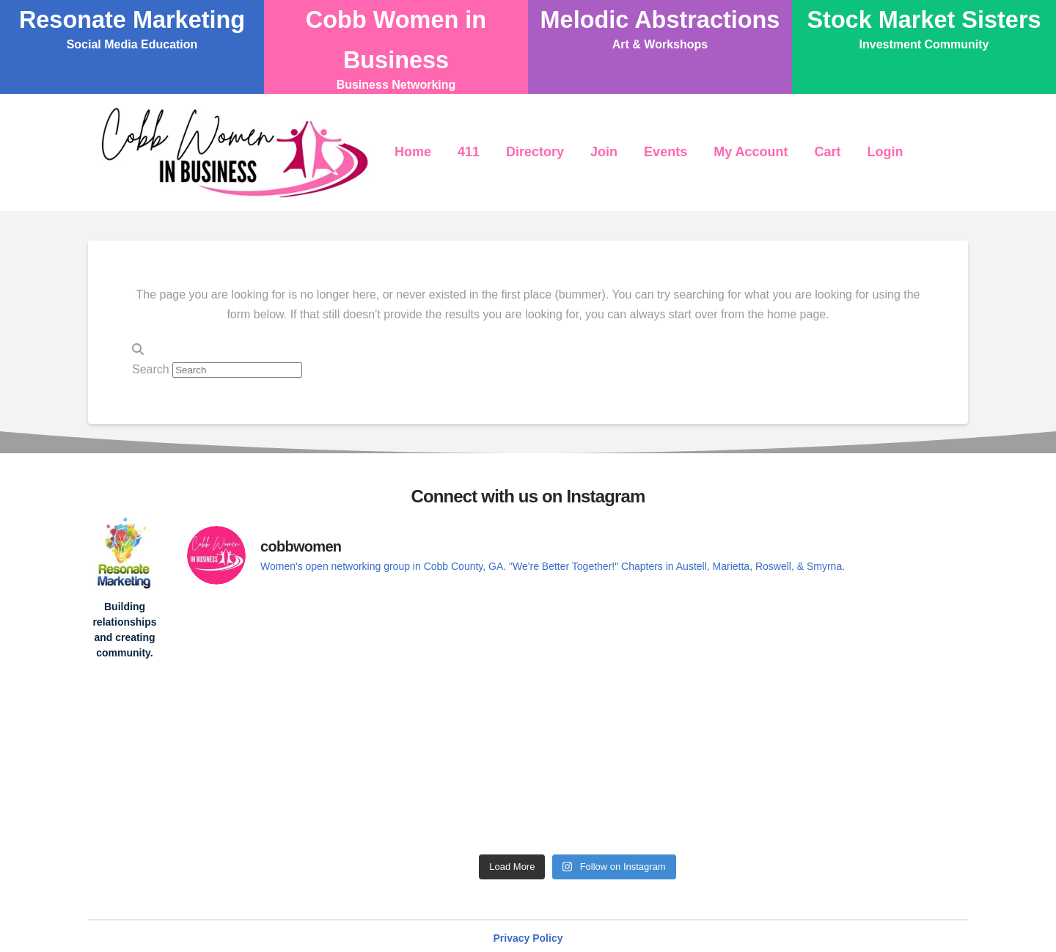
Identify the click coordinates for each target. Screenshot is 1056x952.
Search (150, 369)
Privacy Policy (528, 938)
